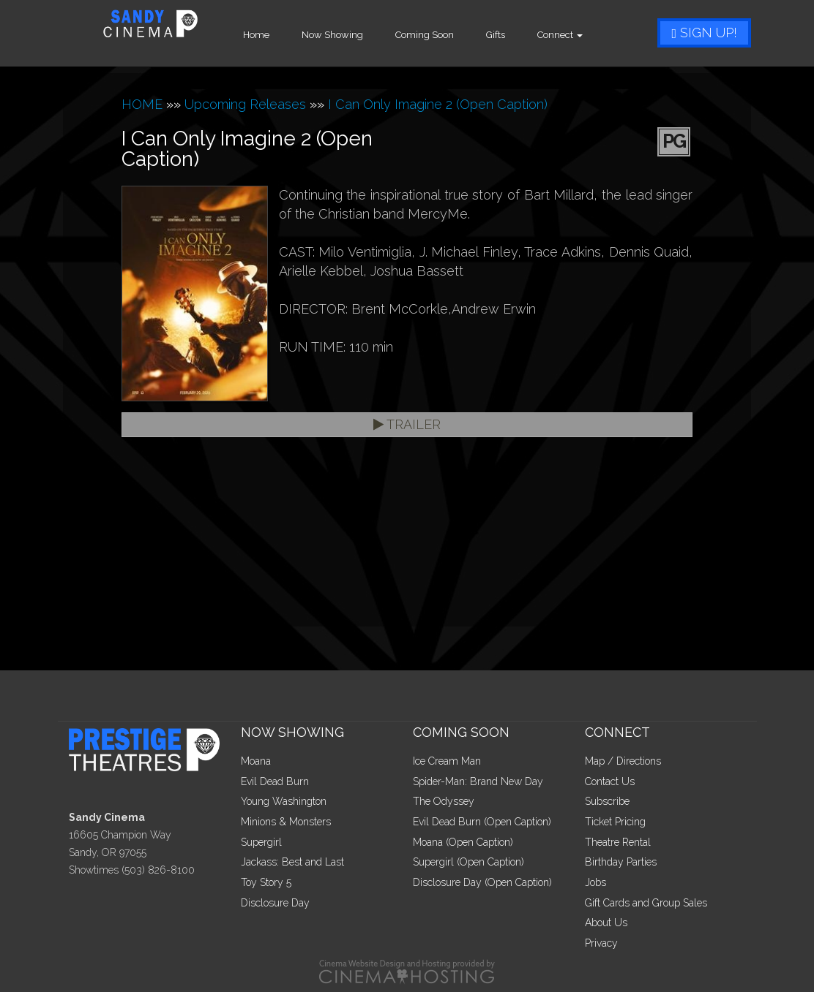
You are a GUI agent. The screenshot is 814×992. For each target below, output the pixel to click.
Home (277, 34)
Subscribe (607, 801)
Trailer (407, 424)
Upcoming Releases (245, 104)
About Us (606, 922)
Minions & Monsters (286, 822)
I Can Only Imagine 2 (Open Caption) (438, 104)
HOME (142, 104)
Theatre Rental (618, 842)
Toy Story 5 (266, 882)
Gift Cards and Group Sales (646, 903)
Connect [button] (581, 34)
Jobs (595, 882)
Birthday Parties (621, 862)
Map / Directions (623, 761)
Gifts (516, 34)
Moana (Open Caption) (463, 842)
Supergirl (261, 842)
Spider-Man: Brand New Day (478, 781)
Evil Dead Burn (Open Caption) (482, 822)
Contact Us (610, 781)
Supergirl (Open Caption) (468, 862)
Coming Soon (446, 34)
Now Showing (353, 34)
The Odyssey (443, 801)
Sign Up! (704, 32)
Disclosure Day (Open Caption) (482, 882)
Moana (256, 761)
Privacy (601, 943)
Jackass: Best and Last (292, 862)
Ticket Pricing (615, 822)
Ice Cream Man (447, 761)
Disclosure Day (275, 903)
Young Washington (283, 801)
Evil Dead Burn (275, 781)
